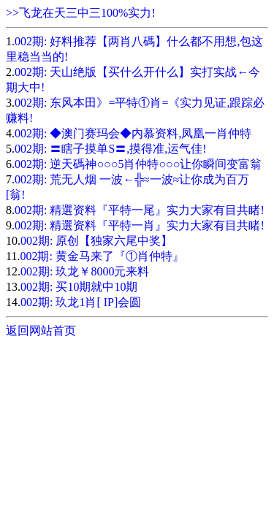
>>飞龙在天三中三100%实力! (81, 13)
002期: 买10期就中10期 (78, 287)
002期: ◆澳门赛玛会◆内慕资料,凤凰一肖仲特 (133, 133)
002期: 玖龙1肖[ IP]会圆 (80, 302)
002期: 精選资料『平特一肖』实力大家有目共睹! (140, 225)
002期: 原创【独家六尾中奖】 (96, 241)
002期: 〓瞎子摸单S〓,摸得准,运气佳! (111, 148)
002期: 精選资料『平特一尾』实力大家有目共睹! (140, 210)
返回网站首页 (41, 330)
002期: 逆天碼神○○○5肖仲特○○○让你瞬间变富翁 (138, 164)
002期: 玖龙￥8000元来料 (84, 271)
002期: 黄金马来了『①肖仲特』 (101, 256)
